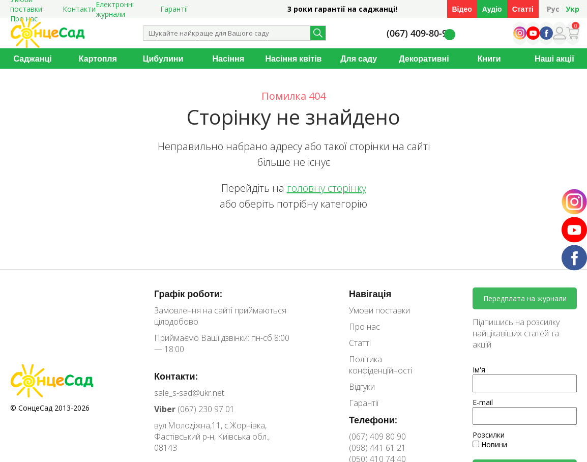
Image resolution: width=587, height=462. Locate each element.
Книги (489, 58)
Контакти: (176, 376)
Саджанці (33, 58)
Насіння (228, 58)
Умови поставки (379, 310)
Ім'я (479, 369)
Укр (572, 9)
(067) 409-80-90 (419, 33)
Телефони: (373, 420)
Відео (462, 9)
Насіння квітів (294, 58)
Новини (490, 444)
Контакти (79, 9)
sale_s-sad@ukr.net (189, 392)
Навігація (370, 293)
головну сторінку (326, 188)
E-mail (483, 402)
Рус (553, 9)
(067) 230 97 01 (194, 409)
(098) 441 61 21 (377, 447)
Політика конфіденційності (380, 365)
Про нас (364, 326)
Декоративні (424, 58)
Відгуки (362, 386)
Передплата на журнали (525, 298)
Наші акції (554, 58)
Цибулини (163, 58)
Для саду (358, 58)
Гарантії (174, 9)
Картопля (98, 58)
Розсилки (489, 435)
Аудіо (492, 9)
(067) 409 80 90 (377, 436)
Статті (523, 9)
